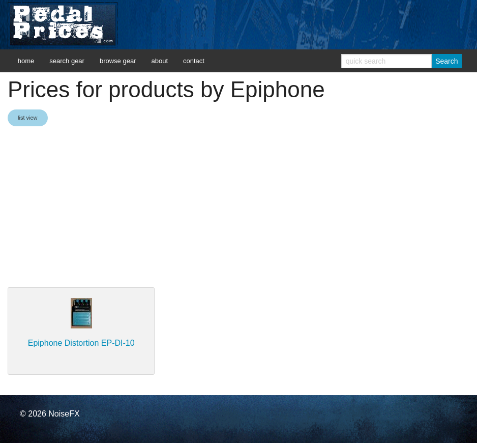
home (26, 61)
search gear (66, 61)
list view (28, 118)
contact (193, 61)
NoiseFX (63, 413)
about (159, 61)
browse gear (118, 61)
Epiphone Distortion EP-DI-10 (81, 343)
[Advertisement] (238, 207)
